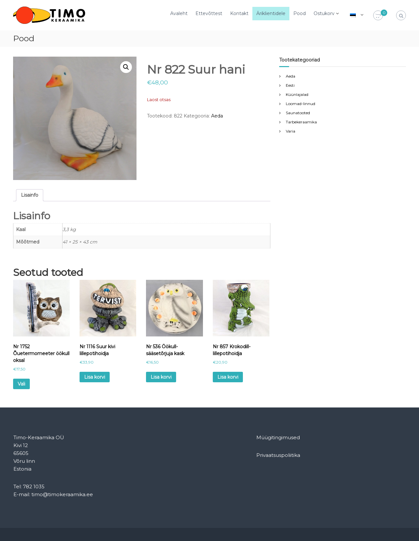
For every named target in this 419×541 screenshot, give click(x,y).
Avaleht (179, 13)
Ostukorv (324, 13)
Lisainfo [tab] (29, 195)
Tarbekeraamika (301, 121)
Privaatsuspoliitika (278, 455)
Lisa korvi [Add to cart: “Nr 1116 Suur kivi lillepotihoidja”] (94, 377)
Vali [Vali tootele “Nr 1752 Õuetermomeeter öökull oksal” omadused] (21, 384)
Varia (290, 131)
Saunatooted (298, 112)
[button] (126, 67)
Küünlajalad (297, 94)
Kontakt (239, 13)
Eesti (290, 85)
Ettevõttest (208, 13)
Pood (299, 13)
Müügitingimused (278, 437)
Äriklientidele (270, 13)
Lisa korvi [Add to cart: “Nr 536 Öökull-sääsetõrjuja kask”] (161, 377)
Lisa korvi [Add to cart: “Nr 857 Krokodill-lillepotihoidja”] (227, 377)
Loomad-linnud (300, 103)
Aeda (217, 116)
